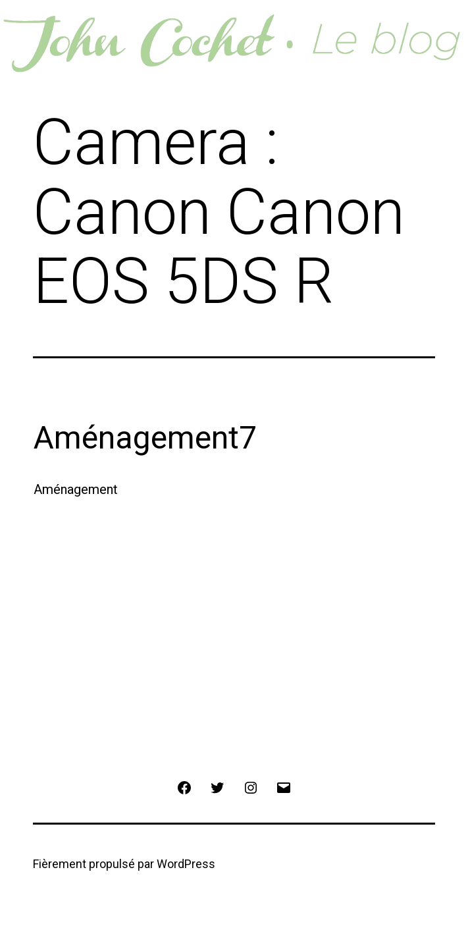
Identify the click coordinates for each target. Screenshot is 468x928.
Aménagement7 (145, 437)
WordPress (186, 864)
